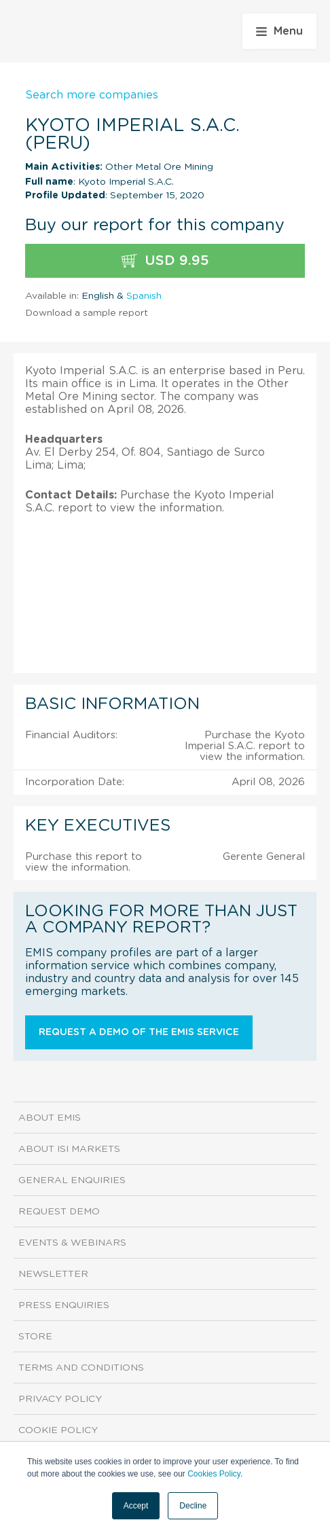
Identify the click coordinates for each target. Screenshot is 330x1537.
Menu (279, 31)
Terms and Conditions (81, 1368)
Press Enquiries (63, 1305)
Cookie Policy (58, 1430)
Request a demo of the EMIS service (139, 1032)
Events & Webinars (72, 1243)
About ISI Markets (69, 1149)
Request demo (59, 1211)
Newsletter (53, 1274)
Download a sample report (86, 313)
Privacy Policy (60, 1399)
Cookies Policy (213, 1474)
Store (35, 1336)
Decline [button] (192, 1506)
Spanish (144, 296)
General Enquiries (72, 1180)
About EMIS (49, 1118)
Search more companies (91, 95)
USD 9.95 (165, 261)
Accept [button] (136, 1506)
